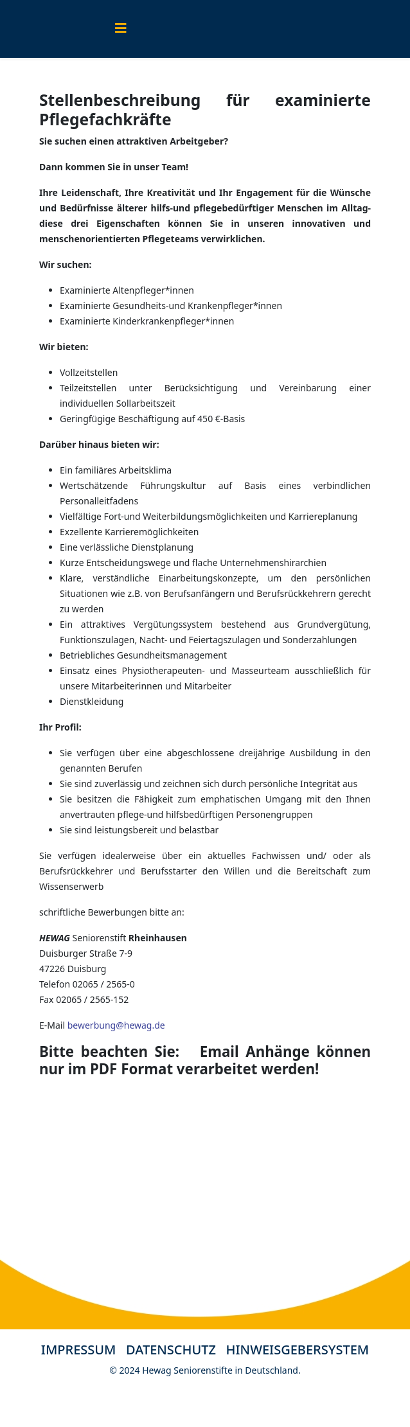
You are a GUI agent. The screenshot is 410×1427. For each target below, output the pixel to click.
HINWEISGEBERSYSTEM (298, 1349)
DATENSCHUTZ (176, 1349)
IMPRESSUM (78, 1349)
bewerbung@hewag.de (116, 1025)
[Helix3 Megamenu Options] (121, 28)
